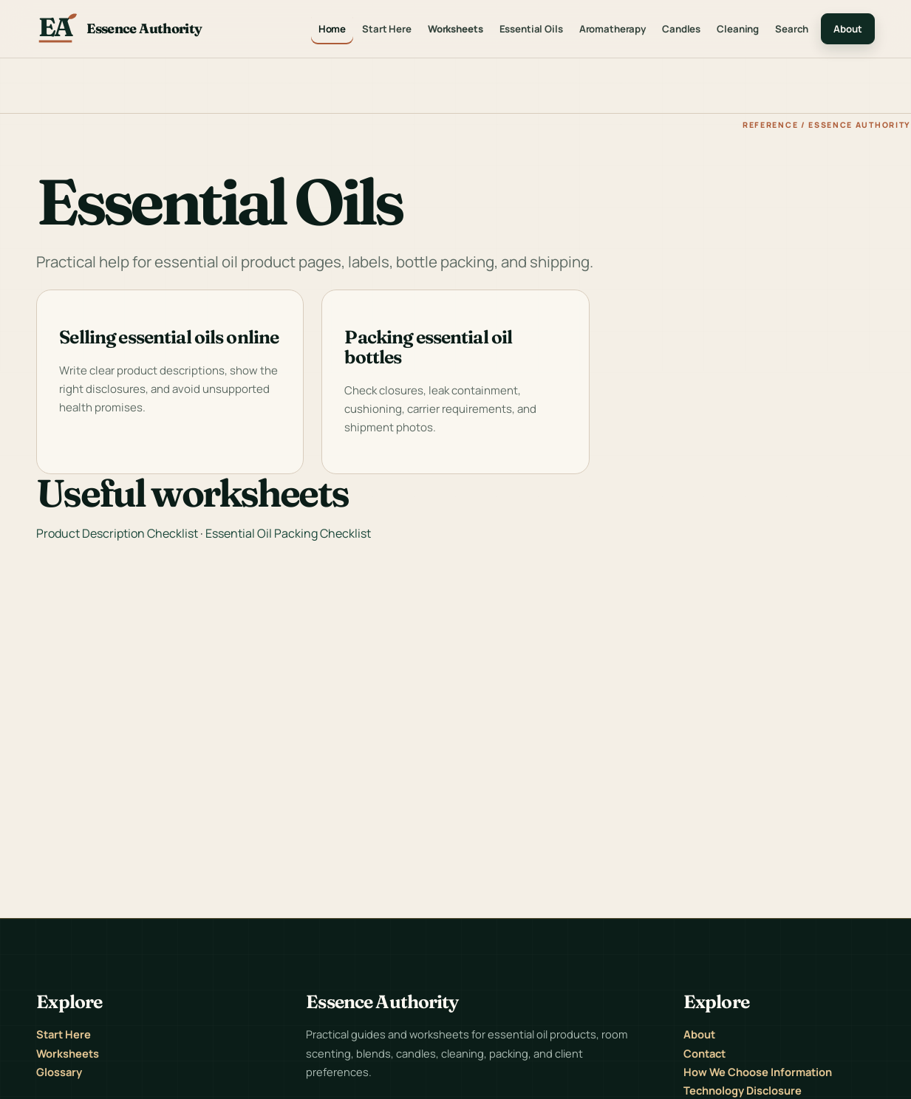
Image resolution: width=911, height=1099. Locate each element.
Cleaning (738, 28)
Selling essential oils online (169, 337)
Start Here (387, 28)
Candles (681, 28)
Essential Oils (531, 28)
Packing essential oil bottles (428, 347)
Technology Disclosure (742, 1090)
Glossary (59, 1071)
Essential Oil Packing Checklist (288, 533)
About (847, 28)
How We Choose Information (757, 1071)
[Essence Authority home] (119, 29)
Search (791, 28)
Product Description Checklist (117, 533)
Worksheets (455, 28)
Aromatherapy (612, 28)
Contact (704, 1053)
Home (332, 28)
